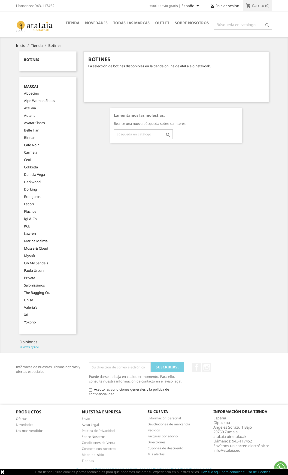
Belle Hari (31, 130)
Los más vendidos (29, 430)
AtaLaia (30, 108)
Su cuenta (158, 411)
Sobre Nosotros (192, 22)
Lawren (30, 233)
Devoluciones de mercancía (169, 424)
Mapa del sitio (93, 454)
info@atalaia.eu (226, 450)
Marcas (31, 86)
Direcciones (157, 442)
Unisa (28, 300)
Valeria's (30, 307)
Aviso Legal (90, 424)
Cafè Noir (31, 145)
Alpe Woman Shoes (39, 100)
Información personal (164, 418)
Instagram (206, 367)
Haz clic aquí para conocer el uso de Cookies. (236, 472)
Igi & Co (30, 218)
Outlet (162, 22)
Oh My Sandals (36, 263)
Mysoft (29, 255)
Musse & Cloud (36, 248)
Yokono (30, 322)
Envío (86, 418)
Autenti (30, 115)
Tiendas (88, 460)
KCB (27, 226)
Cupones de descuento (165, 448)
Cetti (27, 159)
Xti (26, 314)
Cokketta (31, 167)
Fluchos (30, 211)
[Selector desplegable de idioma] (191, 6)
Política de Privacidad (98, 430)
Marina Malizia (36, 241)
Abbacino (31, 93)
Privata (29, 277)
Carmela (30, 152)
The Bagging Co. (37, 292)
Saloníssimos (34, 285)
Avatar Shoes (34, 122)
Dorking (30, 189)
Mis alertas (156, 454)
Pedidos (154, 430)
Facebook (196, 367)
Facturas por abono (163, 436)
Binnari (30, 137)
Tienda (72, 22)
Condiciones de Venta (98, 442)
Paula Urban (34, 270)
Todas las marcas (131, 22)
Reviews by (29, 347)
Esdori (29, 204)
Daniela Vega (34, 174)
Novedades (96, 22)
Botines (31, 59)
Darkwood (32, 181)
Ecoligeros (32, 196)
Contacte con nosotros (99, 448)
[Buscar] (243, 25)
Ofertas (21, 418)
